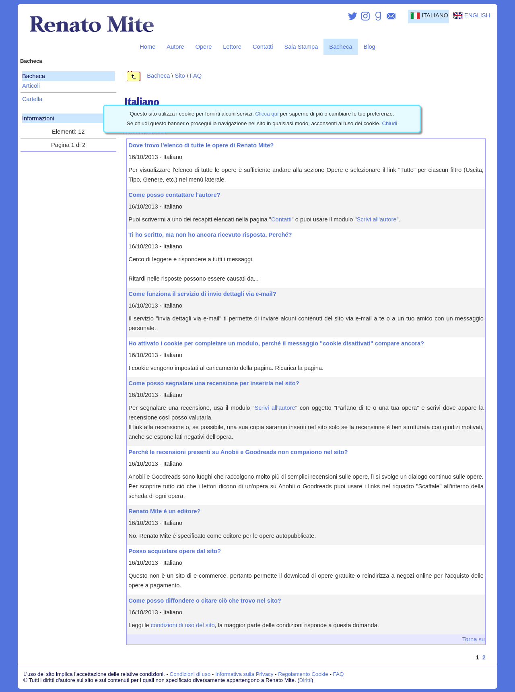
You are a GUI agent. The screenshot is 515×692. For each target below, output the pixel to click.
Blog (369, 46)
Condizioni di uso (190, 674)
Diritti (305, 680)
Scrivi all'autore (377, 219)
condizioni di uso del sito (183, 625)
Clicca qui (266, 114)
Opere (204, 46)
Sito (180, 75)
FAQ (196, 75)
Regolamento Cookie (303, 674)
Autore (175, 46)
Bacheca (340, 46)
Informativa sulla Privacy (244, 674)
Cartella (32, 99)
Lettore (232, 46)
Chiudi (389, 123)
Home (147, 46)
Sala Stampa (301, 46)
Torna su (473, 639)
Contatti (263, 46)
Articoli (31, 86)
